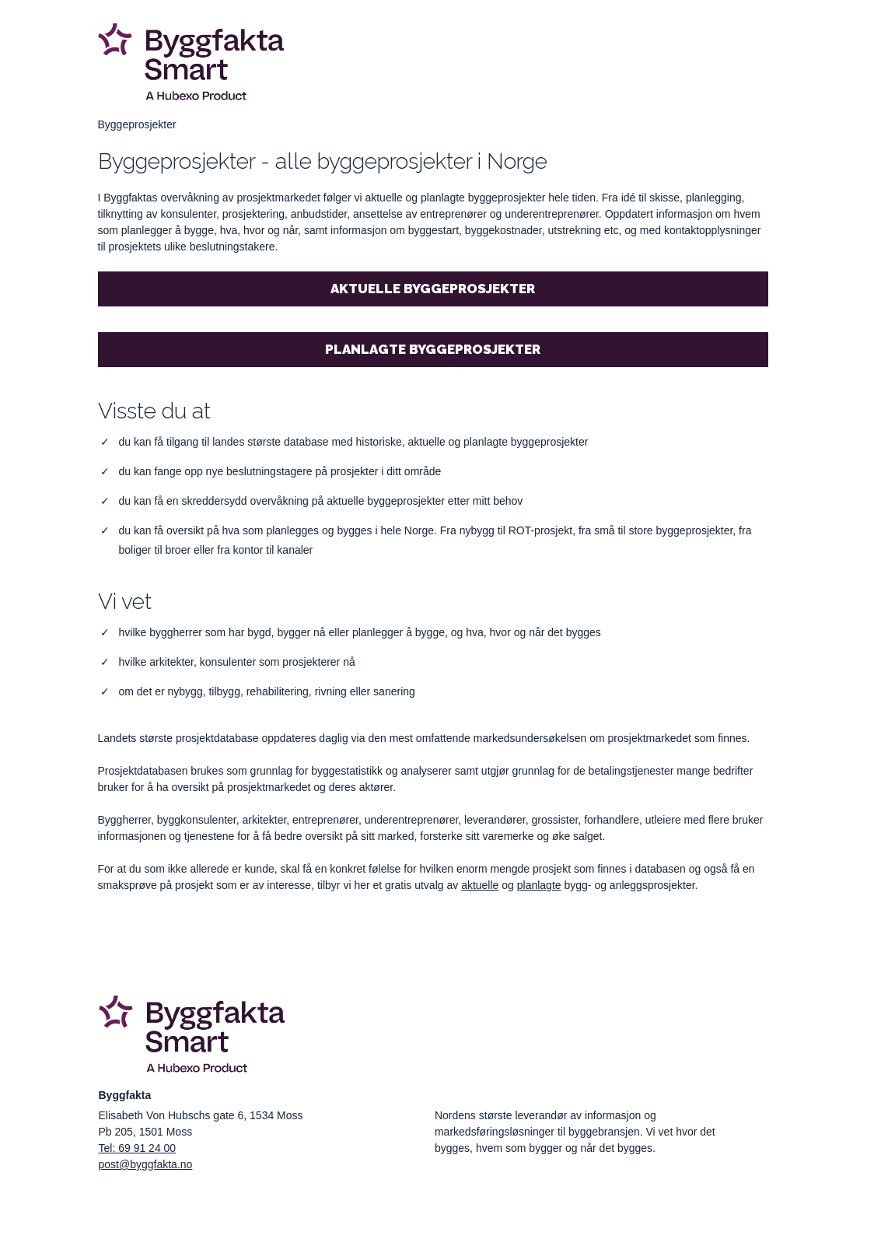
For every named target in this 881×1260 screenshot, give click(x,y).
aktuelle (479, 885)
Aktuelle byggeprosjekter (432, 288)
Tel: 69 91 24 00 (138, 1148)
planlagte (539, 885)
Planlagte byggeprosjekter (432, 349)
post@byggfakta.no (146, 1164)
